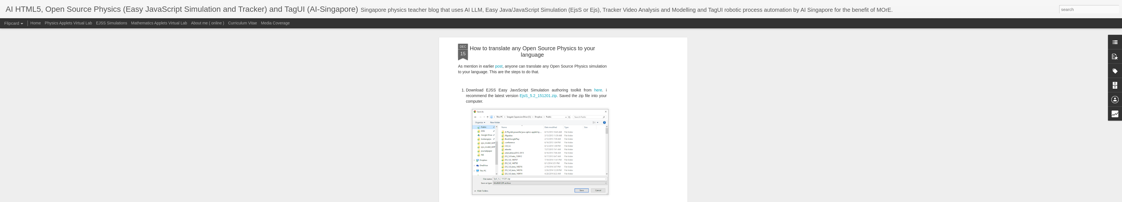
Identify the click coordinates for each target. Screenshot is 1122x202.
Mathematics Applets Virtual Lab (159, 23)
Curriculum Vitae (242, 23)
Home (35, 23)
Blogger (624, 199)
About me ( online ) (207, 23)
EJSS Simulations (111, 23)
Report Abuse (640, 199)
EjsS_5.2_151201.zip (538, 32)
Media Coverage (275, 23)
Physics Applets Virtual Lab (68, 23)
